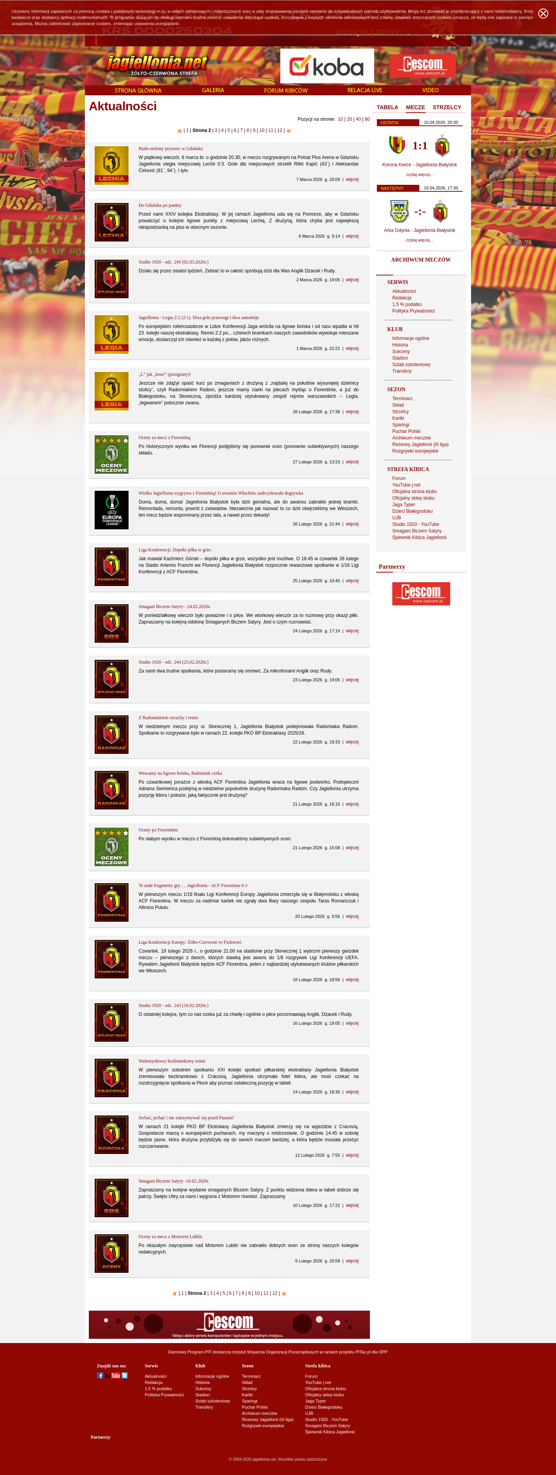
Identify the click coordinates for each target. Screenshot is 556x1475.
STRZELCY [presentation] (447, 107)
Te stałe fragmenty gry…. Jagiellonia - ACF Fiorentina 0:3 (193, 885)
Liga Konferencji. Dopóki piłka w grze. (175, 549)
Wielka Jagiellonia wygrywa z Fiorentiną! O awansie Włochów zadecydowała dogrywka (221, 493)
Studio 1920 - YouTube (415, 524)
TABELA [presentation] (387, 107)
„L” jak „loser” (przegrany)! (165, 374)
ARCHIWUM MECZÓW (421, 260)
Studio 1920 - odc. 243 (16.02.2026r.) (173, 1005)
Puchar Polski (406, 431)
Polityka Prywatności (413, 311)
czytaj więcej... (420, 174)
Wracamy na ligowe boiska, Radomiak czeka (180, 773)
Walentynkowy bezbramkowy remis (172, 1061)
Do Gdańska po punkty (160, 205)
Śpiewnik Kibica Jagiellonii (419, 537)
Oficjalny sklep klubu (413, 498)
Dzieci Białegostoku (412, 511)
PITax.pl (363, 1352)
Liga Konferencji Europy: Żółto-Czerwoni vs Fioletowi (190, 942)
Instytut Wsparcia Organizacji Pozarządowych (275, 1352)
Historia (400, 345)
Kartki (398, 418)
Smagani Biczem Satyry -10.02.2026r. (174, 1181)
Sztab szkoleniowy (411, 364)
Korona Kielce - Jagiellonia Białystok (419, 164)
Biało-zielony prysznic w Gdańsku (171, 148)
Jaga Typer (403, 504)
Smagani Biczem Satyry (416, 531)
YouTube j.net (406, 485)
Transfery (402, 371)
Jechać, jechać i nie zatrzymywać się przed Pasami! (186, 1117)
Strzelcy (400, 411)
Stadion (400, 358)
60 (367, 119)
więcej (352, 179)
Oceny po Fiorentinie (158, 830)
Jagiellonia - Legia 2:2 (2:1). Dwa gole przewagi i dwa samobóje (199, 317)
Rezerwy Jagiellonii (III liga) (420, 444)
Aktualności (404, 291)
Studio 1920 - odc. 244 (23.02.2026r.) (173, 662)
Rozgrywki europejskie (415, 451)
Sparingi (400, 424)
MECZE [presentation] (415, 107)
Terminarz (402, 398)
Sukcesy (401, 351)
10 (340, 119)
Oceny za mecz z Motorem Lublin (170, 1236)
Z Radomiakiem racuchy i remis (168, 717)
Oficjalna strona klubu (414, 491)
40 (358, 119)
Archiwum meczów (411, 438)
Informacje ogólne (410, 338)
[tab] (387, 107)
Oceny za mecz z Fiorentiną (164, 437)
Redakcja (402, 298)
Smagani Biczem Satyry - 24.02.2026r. (174, 606)
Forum (399, 478)
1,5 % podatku (407, 304)
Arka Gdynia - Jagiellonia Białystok (420, 230)
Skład (398, 405)
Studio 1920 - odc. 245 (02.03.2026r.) (173, 262)
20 (349, 119)
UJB (396, 517)
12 (279, 130)
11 (271, 130)
